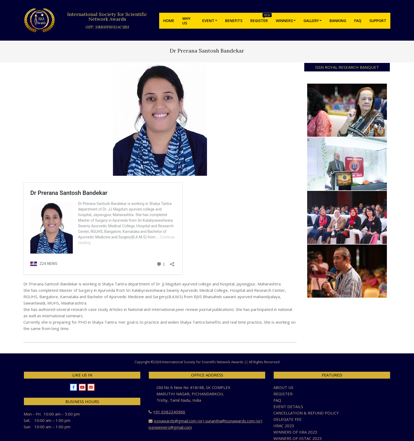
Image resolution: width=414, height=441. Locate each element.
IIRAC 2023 (283, 425)
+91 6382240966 (169, 411)
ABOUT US (283, 387)
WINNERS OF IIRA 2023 (295, 432)
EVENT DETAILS (288, 406)
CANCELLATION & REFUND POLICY (306, 413)
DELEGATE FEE (287, 419)
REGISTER (283, 393)
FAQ (277, 400)
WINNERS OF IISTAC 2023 (297, 438)
